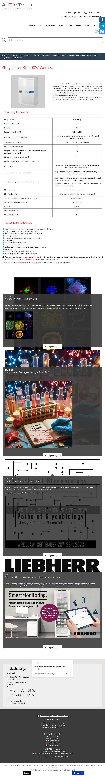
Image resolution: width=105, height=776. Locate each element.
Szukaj (4, 40)
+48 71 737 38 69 (94, 13)
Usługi (60, 25)
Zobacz (26, 773)
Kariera (78, 25)
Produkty (69, 25)
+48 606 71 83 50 (23, 695)
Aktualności (50, 25)
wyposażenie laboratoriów (33, 257)
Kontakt (87, 25)
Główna (32, 25)
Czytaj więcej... (52, 346)
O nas (40, 25)
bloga (38, 586)
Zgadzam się (78, 773)
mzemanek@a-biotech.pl (18, 703)
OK (67, 674)
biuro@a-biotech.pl (93, 16)
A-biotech (14, 55)
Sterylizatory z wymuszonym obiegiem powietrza (18, 262)
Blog (95, 25)
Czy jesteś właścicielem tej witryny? (45, 674)
